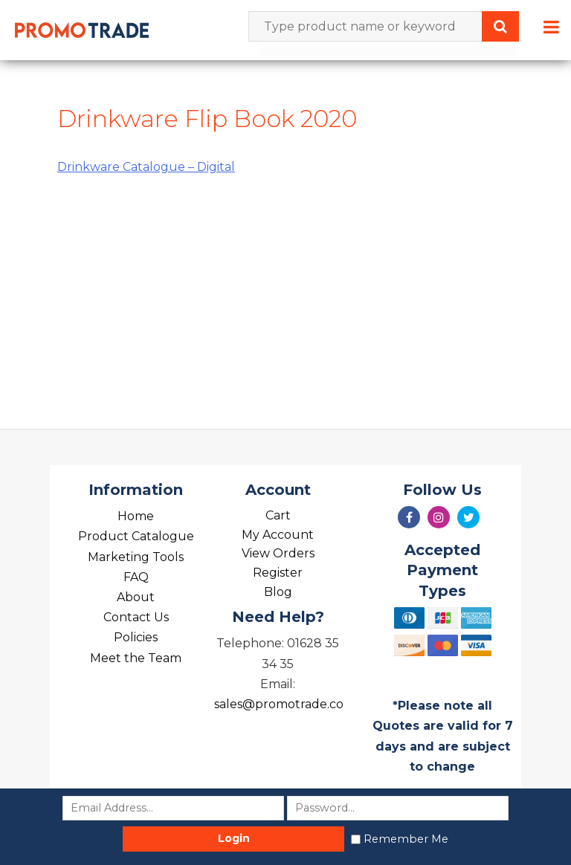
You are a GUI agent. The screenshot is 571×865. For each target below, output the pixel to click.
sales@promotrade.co (278, 704)
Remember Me (406, 839)
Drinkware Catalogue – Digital (146, 167)
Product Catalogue (136, 536)
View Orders (278, 553)
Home (135, 516)
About (136, 597)
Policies (136, 637)
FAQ (136, 577)
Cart (278, 515)
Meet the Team (135, 658)
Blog (278, 592)
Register (278, 573)
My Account (278, 535)
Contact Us (136, 617)
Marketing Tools (136, 557)
